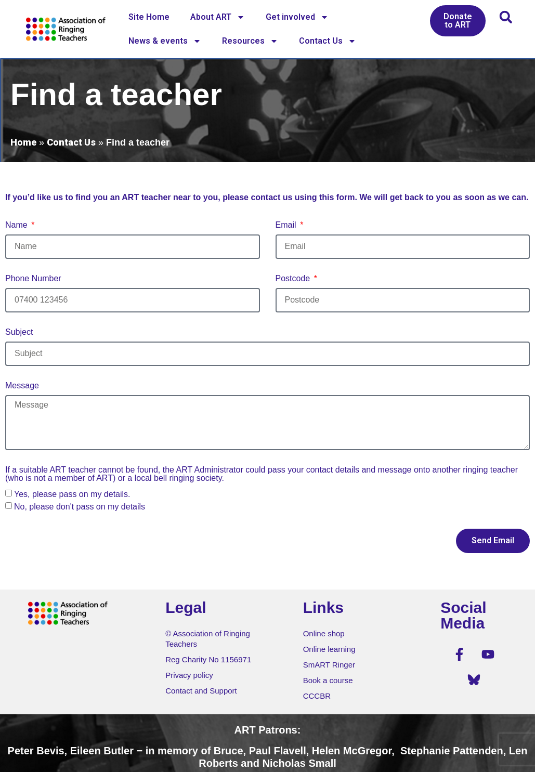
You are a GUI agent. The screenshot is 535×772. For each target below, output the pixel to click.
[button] (505, 17)
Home (23, 142)
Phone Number (33, 278)
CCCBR (317, 695)
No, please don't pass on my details (79, 506)
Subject (19, 332)
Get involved (297, 17)
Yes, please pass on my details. (72, 494)
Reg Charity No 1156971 (208, 659)
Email (287, 225)
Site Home (148, 17)
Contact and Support (201, 690)
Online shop (324, 633)
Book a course (328, 680)
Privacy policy (189, 675)
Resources (250, 41)
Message (22, 386)
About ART (217, 17)
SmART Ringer (329, 664)
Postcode (294, 278)
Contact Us (327, 41)
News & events (164, 41)
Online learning (329, 649)
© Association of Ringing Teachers (207, 638)
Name (17, 225)
